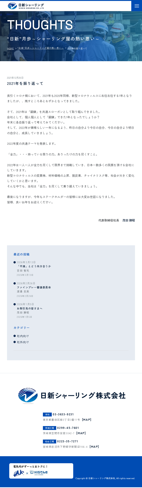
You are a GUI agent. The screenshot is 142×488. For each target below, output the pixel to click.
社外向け (23, 342)
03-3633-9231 (63, 415)
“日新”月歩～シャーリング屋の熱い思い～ (41, 47)
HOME (10, 48)
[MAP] (87, 420)
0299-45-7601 (68, 428)
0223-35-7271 (67, 442)
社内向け (23, 336)
